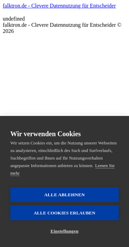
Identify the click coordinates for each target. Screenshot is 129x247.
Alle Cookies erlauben (64, 212)
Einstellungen (64, 231)
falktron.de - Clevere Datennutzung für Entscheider (59, 6)
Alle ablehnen (64, 194)
